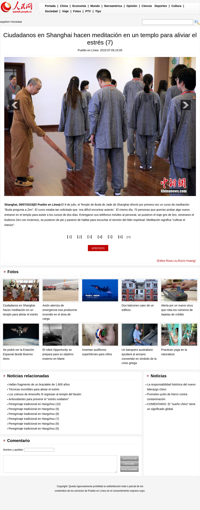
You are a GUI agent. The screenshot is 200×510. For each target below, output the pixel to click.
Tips (98, 11)
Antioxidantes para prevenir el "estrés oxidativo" (39, 399)
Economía (79, 6)
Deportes (161, 6)
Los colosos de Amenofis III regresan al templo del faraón (45, 394)
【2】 (79, 237)
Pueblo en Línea (88, 50)
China (64, 6)
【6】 (120, 237)
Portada (50, 6)
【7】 (128, 237)
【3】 (90, 237)
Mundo (95, 6)
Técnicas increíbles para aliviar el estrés (34, 389)
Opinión (131, 6)
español (4, 21)
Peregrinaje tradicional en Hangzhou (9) (34, 409)
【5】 (110, 237)
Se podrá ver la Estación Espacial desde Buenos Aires (18, 354)
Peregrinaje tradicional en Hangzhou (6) (34, 423)
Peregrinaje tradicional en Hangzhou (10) (35, 404)
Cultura (176, 6)
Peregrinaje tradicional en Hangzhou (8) (34, 413)
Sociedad (51, 11)
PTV (88, 11)
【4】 (100, 237)
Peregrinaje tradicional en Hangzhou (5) (34, 428)
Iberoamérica (113, 6)
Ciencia (147, 6)
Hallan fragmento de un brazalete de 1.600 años (39, 384)
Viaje (65, 11)
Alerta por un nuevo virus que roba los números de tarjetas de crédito (177, 310)
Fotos (77, 11)
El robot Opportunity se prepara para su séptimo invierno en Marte (58, 354)
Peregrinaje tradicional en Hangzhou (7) (34, 418)
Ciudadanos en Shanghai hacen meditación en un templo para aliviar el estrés (20, 310)
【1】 (69, 237)
